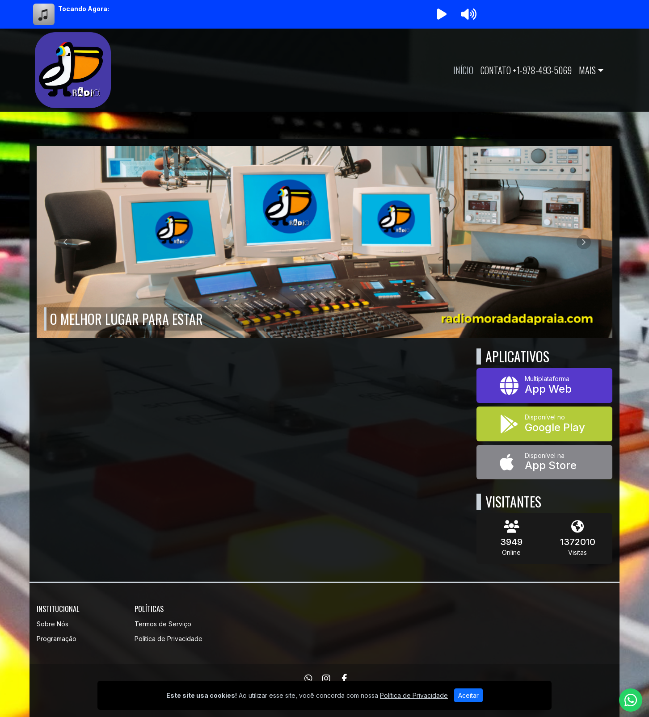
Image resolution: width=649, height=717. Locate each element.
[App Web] (544, 385)
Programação (56, 638)
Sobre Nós (52, 624)
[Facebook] (344, 678)
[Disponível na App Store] (544, 462)
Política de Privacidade (168, 638)
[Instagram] (326, 678)
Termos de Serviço (163, 624)
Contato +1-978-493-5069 (526, 70)
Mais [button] (587, 70)
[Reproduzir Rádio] (441, 14)
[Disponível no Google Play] (544, 424)
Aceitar (468, 695)
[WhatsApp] (308, 678)
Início (463, 70)
